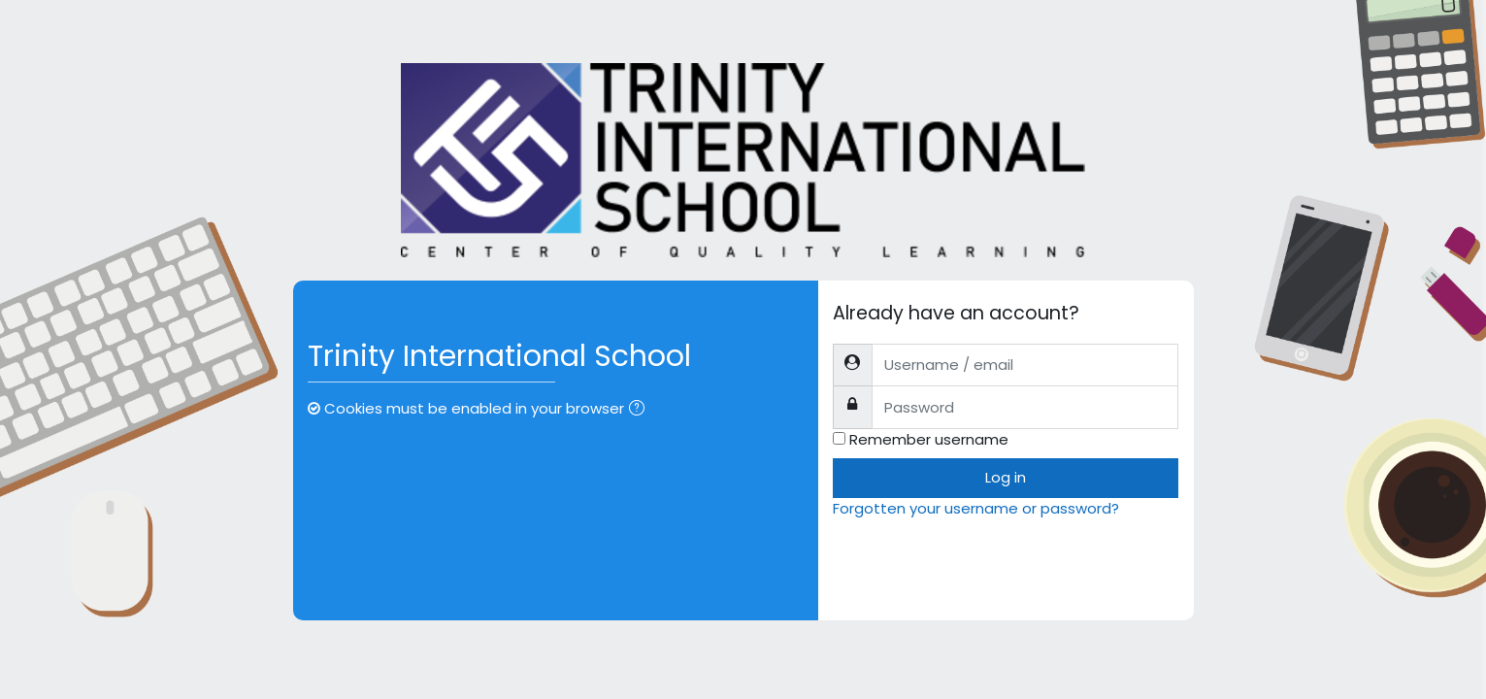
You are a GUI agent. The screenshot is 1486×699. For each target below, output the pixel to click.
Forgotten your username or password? (976, 508)
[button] (640, 410)
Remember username (928, 439)
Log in (1005, 477)
